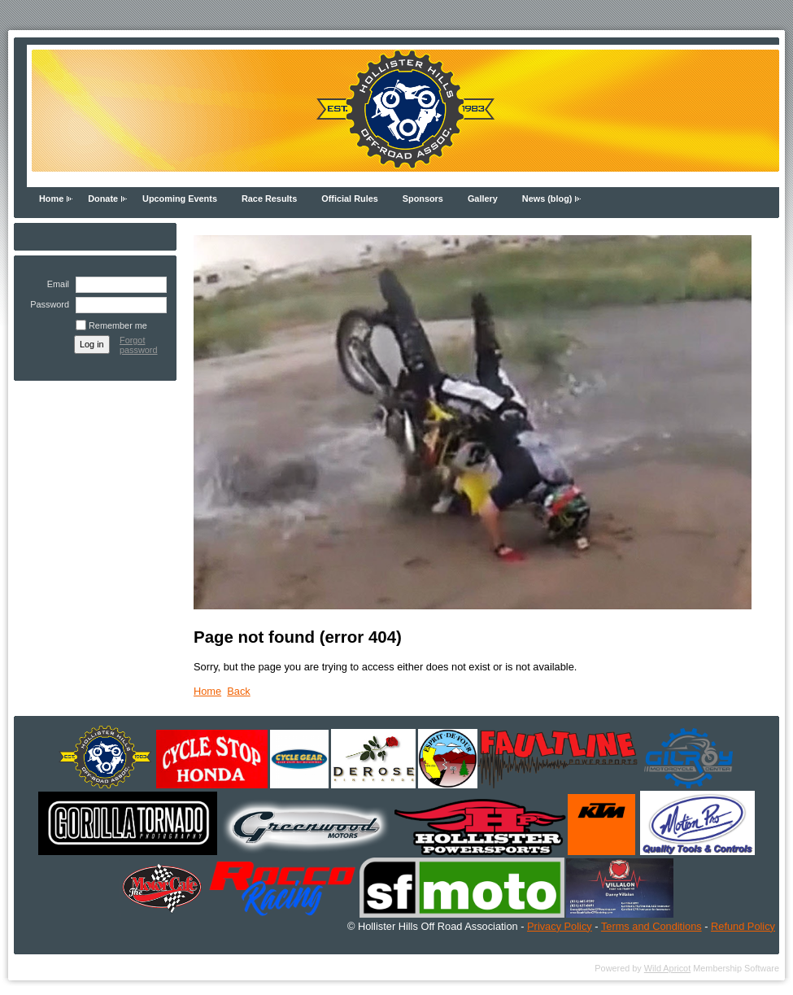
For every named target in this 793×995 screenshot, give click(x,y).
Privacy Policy (559, 926)
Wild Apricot (667, 968)
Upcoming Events (179, 198)
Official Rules (349, 198)
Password (46, 304)
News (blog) (547, 198)
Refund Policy (743, 926)
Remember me (118, 325)
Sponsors (423, 198)
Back (238, 691)
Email (55, 284)
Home (51, 198)
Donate (103, 198)
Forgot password (139, 345)
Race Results (269, 198)
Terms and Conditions (651, 926)
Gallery (483, 198)
